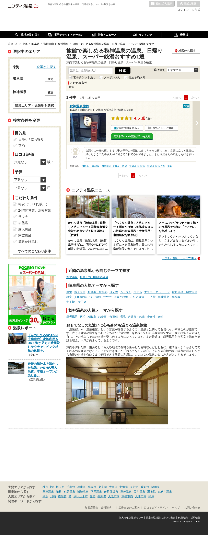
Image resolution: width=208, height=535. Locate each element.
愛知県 (145, 487)
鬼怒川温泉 (165, 491)
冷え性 (113, 292)
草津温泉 (48, 491)
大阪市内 (113, 496)
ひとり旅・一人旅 (144, 297)
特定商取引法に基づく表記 (160, 517)
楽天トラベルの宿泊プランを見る (132, 136)
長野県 (134, 487)
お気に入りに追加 (163, 128)
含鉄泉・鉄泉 (136, 316)
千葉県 (71, 487)
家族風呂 (24, 235)
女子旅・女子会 (76, 301)
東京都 (102, 487)
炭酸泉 (92, 316)
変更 (50, 79)
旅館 (98, 297)
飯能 (92, 496)
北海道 (123, 487)
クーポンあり (112, 77)
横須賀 (62, 496)
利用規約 (183, 517)
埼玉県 (60, 487)
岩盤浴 (23, 223)
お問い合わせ (192, 507)
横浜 (45, 496)
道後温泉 (126, 491)
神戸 (151, 496)
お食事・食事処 (97, 292)
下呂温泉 (96, 491)
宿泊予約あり (137, 77)
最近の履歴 (188, 4)
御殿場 (101, 496)
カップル (125, 292)
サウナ (107, 297)
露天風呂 (79, 292)
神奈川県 (48, 487)
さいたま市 (80, 496)
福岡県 (155, 487)
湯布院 (151, 491)
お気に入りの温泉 (162, 4)
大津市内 (140, 496)
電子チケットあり (84, 77)
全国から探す (46, 67)
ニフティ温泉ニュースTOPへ (179, 258)
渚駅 (169, 166)
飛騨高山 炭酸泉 (90, 166)
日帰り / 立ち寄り (31, 139)
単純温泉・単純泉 (169, 297)
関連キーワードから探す (25, 501)
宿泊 (69, 292)
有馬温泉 (69, 491)
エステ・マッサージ (157, 292)
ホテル (138, 292)
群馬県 (92, 487)
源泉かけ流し (122, 297)
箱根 (59, 491)
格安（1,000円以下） (79, 297)
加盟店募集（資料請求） (99, 507)
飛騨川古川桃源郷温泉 (94, 277)
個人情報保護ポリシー (131, 517)
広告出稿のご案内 (129, 507)
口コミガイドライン (156, 507)
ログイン (183, 9)
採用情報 (195, 517)
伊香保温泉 (111, 491)
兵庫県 (81, 487)
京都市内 (127, 496)
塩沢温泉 (72, 277)
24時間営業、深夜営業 (34, 210)
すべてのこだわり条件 (34, 251)
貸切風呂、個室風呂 (184, 292)
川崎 (53, 496)
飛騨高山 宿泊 (137, 166)
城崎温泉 (83, 491)
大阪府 (113, 487)
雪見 (123, 316)
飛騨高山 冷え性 (156, 166)
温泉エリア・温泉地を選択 (34, 105)
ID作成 (196, 9)
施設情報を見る (127, 128)
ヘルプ (176, 507)
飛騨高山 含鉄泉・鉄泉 (114, 166)
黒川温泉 (139, 491)
